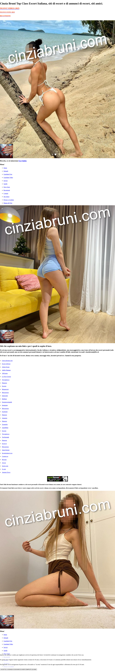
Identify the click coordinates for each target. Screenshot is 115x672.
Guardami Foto (8, 174)
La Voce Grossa (6, 376)
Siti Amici (6, 196)
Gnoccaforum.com (7, 360)
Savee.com (5, 466)
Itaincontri (5, 395)
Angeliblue (5, 427)
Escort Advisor (6, 364)
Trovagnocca (5, 380)
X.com (4, 469)
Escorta (4, 386)
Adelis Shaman (6, 370)
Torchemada (5, 437)
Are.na (4, 463)
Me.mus (4, 459)
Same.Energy (5, 450)
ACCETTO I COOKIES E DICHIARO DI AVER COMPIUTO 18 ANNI (18, 669)
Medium (4, 399)
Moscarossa (5, 392)
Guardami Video (8, 177)
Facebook (4, 411)
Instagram (5, 405)
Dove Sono (7, 187)
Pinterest (4, 383)
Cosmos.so (5, 456)
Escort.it (4, 443)
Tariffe (5, 184)
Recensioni (7, 190)
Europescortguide (7, 402)
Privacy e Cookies (9, 200)
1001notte (5, 373)
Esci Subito (23, 161)
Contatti (6, 193)
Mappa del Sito (8, 203)
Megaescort (5, 389)
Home (5, 168)
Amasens (4, 418)
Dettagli (6, 171)
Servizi (6, 180)
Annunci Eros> (6, 472)
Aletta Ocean (5, 367)
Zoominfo (5, 424)
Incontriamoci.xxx (7, 453)
